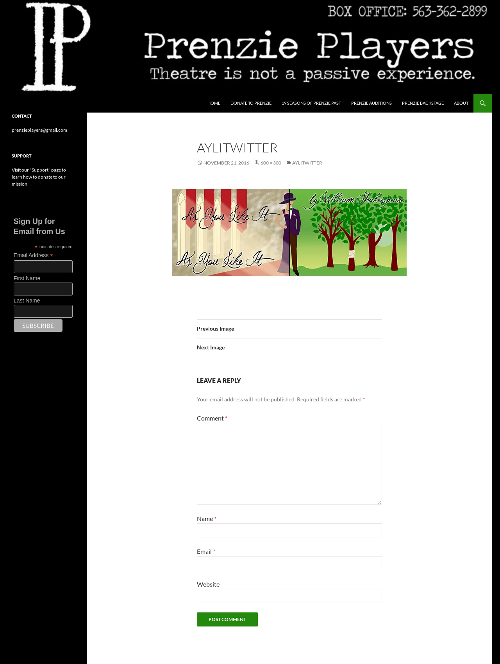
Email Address (34, 255)
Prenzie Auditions (371, 103)
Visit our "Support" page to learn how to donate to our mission (39, 177)
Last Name (27, 300)
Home (213, 103)
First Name (27, 278)
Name (206, 518)
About (461, 103)
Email (206, 551)
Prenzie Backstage (423, 103)
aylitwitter (307, 163)
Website (208, 584)
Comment (212, 418)
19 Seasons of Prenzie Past (311, 103)
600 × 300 (271, 163)
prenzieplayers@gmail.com (39, 130)
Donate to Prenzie (250, 103)
